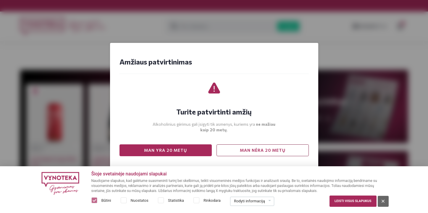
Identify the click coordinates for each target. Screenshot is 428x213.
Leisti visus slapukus (353, 201)
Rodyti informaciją (249, 201)
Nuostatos (139, 200)
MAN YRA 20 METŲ (165, 150)
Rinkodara (212, 200)
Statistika (176, 200)
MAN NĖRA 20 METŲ (262, 150)
